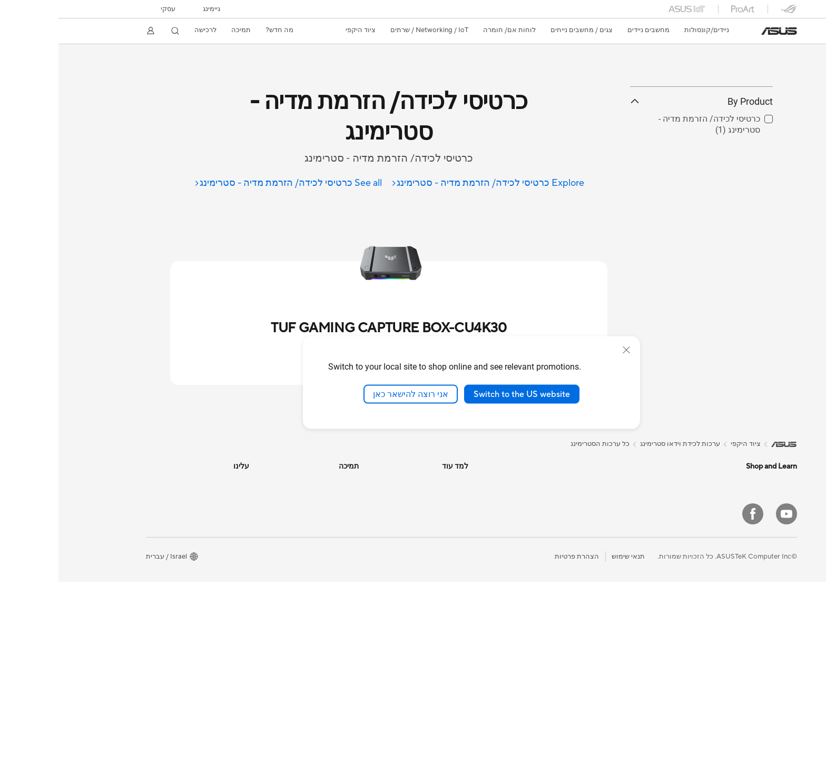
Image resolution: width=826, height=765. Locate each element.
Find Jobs (176, 624)
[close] (568, 349)
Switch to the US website (463, 394)
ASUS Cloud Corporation (151, 592)
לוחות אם (615, 577)
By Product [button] (643, 148)
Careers (178, 639)
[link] (721, 31)
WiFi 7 (620, 641)
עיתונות (180, 561)
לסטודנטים (723, 578)
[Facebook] (694, 697)
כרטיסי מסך (613, 593)
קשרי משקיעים (169, 529)
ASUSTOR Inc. (168, 576)
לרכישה (147, 30)
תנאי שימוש (569, 740)
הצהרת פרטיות (518, 740)
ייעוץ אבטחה (281, 561)
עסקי (109, 9)
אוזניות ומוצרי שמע (493, 569)
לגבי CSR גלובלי (167, 545)
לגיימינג (728, 594)
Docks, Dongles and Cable (480, 633)
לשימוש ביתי (721, 531)
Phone (729, 499)
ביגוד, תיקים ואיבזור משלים (481, 601)
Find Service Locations (265, 497)
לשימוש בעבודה (715, 547)
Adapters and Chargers (484, 617)
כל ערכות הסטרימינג (541, 444)
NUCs (620, 513)
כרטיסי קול (614, 608)
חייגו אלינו (285, 545)
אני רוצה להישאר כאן (352, 394)
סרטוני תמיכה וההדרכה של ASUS (251, 576)
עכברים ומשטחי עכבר (489, 554)
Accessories (720, 610)
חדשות (181, 497)
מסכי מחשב (721, 642)
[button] (153, 9)
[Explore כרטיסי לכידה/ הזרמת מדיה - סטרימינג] (429, 183)
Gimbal (510, 648)
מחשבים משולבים (603, 482)
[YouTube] (728, 697)
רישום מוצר (283, 513)
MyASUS (286, 592)
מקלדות (509, 538)
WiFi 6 (620, 656)
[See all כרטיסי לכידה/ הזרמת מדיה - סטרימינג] (229, 183)
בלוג (403, 513)
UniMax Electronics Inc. (154, 608)
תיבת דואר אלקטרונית (267, 529)
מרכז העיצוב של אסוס (378, 482)
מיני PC (619, 529)
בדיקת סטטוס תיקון (272, 482)
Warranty (615, 545)
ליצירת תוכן (722, 563)
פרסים (181, 513)
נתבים (512, 482)
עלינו (183, 482)
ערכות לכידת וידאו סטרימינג (481, 585)
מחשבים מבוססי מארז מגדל (589, 497)
